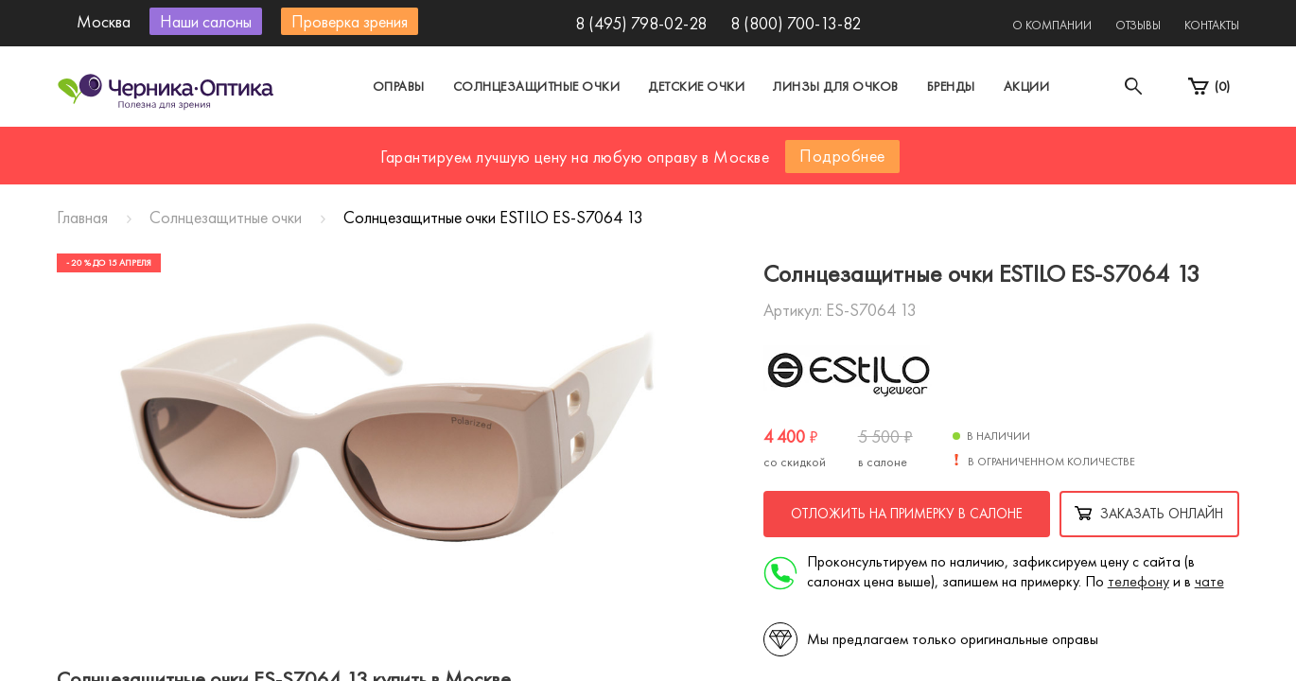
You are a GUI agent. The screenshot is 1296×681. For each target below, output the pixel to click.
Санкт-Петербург (604, 145)
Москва (472, 145)
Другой (734, 145)
